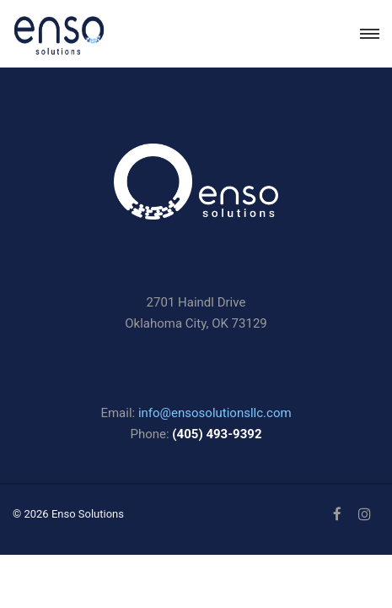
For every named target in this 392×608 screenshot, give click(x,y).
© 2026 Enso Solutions (68, 514)
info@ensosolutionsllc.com (215, 413)
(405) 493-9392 (216, 434)
